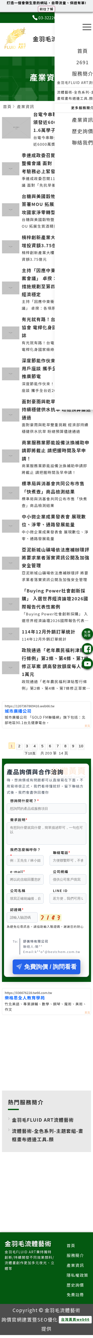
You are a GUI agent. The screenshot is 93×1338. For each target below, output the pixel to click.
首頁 (71, 1248)
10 (81, 746)
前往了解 (46, 9)
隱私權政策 (78, 1278)
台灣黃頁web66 (75, 1322)
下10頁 (30, 753)
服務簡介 (75, 1258)
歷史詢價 (75, 1288)
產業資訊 (75, 1268)
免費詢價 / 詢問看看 (46, 969)
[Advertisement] (46, 1055)
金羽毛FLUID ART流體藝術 (43, 1122)
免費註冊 (75, 1297)
